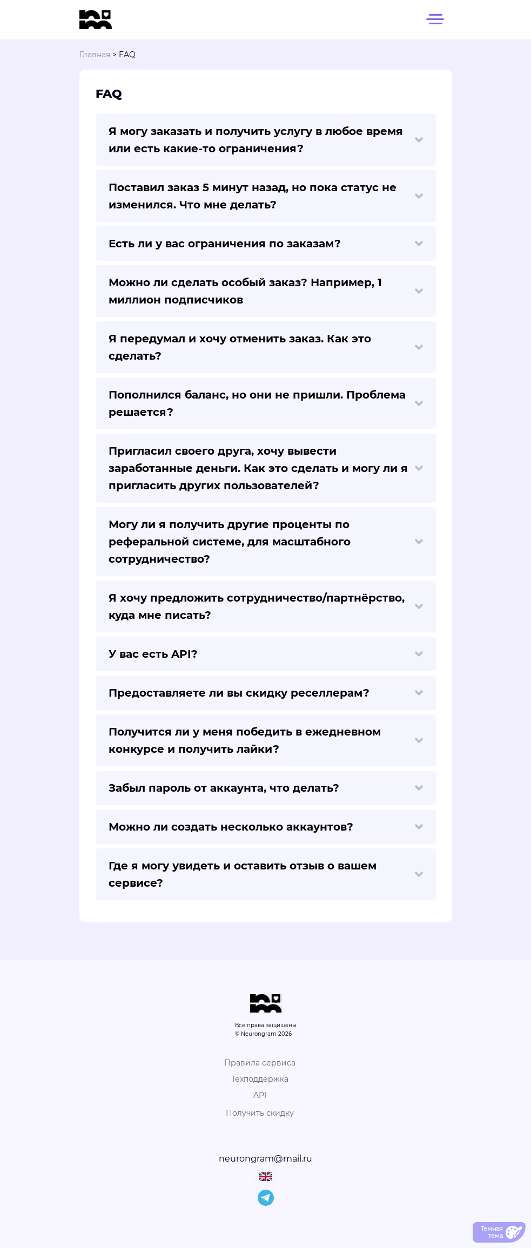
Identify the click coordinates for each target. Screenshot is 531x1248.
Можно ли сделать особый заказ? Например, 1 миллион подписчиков (266, 291)
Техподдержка (259, 1079)
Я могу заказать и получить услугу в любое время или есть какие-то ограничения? (266, 140)
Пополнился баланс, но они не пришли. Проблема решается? (266, 403)
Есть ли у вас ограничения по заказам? (266, 243)
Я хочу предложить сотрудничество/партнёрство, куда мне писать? (266, 606)
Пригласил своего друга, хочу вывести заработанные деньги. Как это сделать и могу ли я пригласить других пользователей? (266, 468)
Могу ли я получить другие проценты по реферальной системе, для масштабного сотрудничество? (266, 541)
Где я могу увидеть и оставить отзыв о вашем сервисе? (266, 874)
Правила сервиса (259, 1063)
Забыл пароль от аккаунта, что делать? (266, 787)
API (259, 1095)
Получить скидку (260, 1113)
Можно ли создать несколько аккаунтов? (266, 826)
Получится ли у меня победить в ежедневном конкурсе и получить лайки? (266, 740)
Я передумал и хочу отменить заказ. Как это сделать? (266, 347)
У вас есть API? (266, 653)
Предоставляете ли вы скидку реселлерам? (266, 692)
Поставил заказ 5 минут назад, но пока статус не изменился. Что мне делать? (266, 196)
